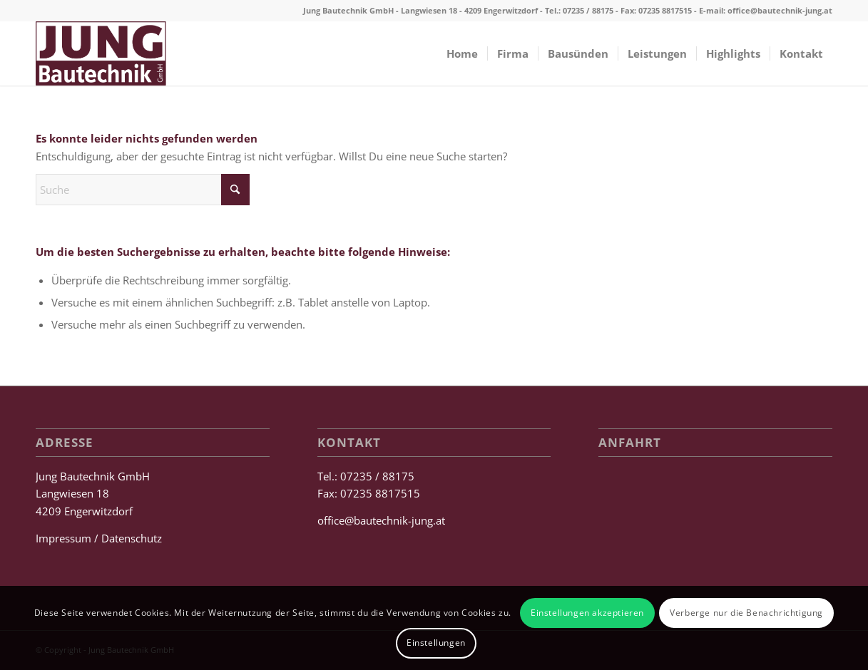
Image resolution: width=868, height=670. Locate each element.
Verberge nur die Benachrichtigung (746, 613)
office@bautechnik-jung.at (779, 10)
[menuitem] (462, 53)
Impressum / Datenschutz (99, 538)
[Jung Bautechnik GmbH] (101, 53)
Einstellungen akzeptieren (587, 613)
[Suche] (143, 189)
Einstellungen (436, 642)
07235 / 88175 (588, 10)
